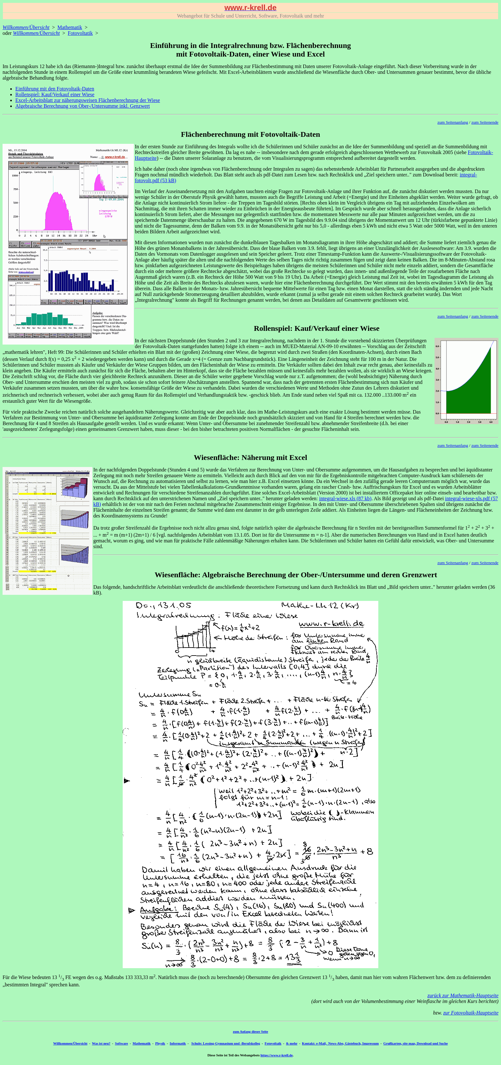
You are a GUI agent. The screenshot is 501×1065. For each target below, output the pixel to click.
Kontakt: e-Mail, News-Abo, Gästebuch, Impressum (340, 1043)
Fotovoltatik (80, 33)
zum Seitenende (484, 122)
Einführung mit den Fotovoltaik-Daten (54, 88)
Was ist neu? (101, 1043)
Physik (160, 1043)
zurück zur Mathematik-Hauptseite (463, 995)
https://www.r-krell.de (276, 1055)
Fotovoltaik (273, 1043)
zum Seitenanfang (452, 122)
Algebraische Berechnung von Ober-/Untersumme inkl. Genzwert (82, 106)
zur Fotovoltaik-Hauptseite (470, 1012)
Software (121, 1043)
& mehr (291, 1043)
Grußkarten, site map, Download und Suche (415, 1043)
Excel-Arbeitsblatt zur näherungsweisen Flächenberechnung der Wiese (87, 100)
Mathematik (70, 27)
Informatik (178, 1043)
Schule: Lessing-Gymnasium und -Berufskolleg (225, 1043)
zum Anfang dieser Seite (250, 1031)
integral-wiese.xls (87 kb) (345, 498)
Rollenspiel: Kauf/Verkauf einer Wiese (54, 94)
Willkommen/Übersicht (70, 1043)
